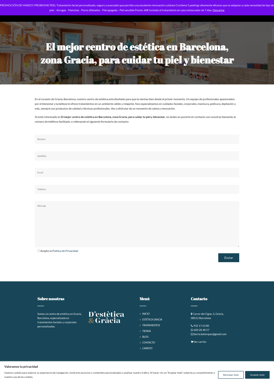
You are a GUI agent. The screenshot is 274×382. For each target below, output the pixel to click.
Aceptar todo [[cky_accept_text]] (257, 374)
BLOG (145, 336)
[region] (137, 371)
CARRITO (147, 348)
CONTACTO (148, 342)
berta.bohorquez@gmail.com (210, 334)
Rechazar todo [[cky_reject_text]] (231, 374)
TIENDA (146, 330)
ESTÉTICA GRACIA (152, 319)
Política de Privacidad (65, 250)
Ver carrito (198, 341)
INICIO (146, 313)
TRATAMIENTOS (151, 325)
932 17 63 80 (201, 325)
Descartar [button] (219, 10)
